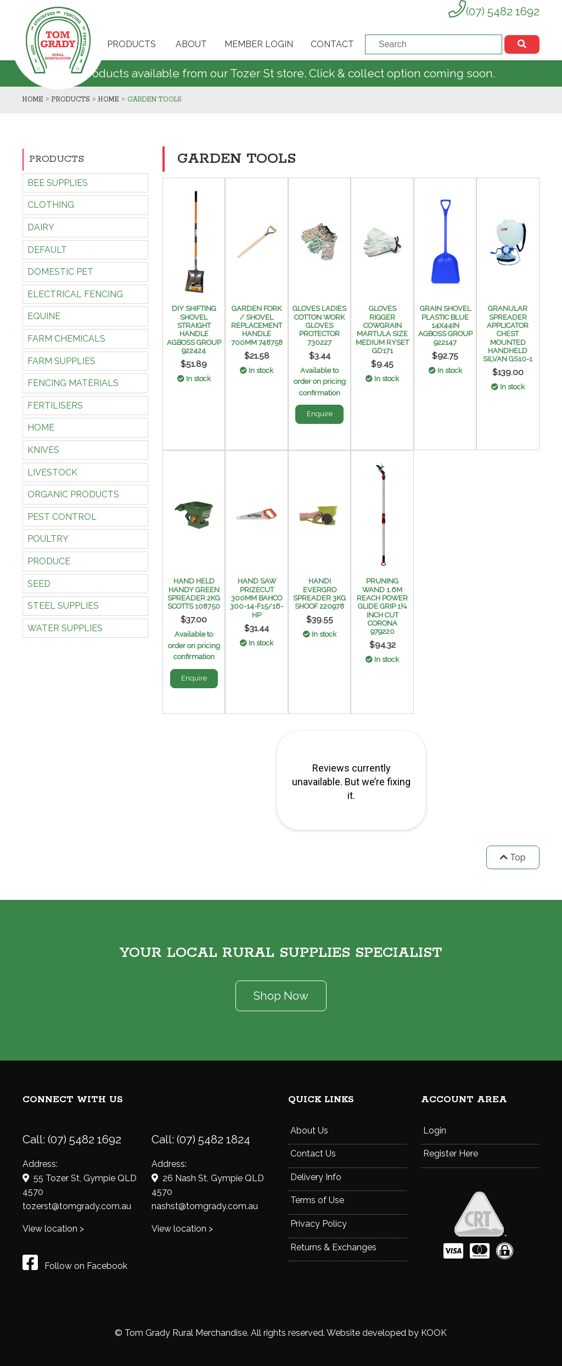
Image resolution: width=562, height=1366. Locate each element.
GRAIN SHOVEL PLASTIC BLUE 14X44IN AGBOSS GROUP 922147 (445, 325)
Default (47, 250)
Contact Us (313, 1153)
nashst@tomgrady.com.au (204, 1206)
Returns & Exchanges (333, 1247)
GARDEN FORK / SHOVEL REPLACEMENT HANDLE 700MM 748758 (257, 325)
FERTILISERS (55, 405)
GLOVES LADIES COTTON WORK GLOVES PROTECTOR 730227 (319, 325)
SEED (38, 584)
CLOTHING (50, 205)
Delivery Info (315, 1177)
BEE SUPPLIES (57, 183)
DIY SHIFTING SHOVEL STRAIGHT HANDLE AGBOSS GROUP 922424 (194, 329)
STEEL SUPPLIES (63, 605)
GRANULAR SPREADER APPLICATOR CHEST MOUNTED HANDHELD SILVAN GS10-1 (507, 333)
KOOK (434, 1333)
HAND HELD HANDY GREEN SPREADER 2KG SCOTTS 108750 (193, 593)
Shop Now (280, 995)
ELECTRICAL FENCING (75, 294)
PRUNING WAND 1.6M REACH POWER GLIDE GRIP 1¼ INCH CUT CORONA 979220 (382, 606)
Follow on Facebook (75, 1266)
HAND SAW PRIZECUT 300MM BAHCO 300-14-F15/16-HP (256, 598)
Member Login (258, 44)
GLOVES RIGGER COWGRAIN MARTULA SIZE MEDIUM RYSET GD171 (382, 329)
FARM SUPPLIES (61, 361)
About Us (309, 1130)
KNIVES (43, 450)
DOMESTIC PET (60, 272)
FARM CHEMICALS (66, 338)
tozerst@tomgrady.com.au (77, 1206)
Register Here (450, 1153)
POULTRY (48, 539)
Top (513, 857)
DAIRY (40, 227)
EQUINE (43, 316)
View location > (53, 1228)
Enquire (320, 414)
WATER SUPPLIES (65, 628)
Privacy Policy (318, 1223)
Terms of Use (317, 1200)
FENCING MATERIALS (73, 383)
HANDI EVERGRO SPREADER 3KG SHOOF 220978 (319, 593)
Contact (332, 44)
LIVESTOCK (52, 472)
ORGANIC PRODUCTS (73, 494)
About (191, 44)
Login (434, 1130)
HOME (40, 427)
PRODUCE (48, 561)
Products (131, 44)
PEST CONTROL (62, 517)
